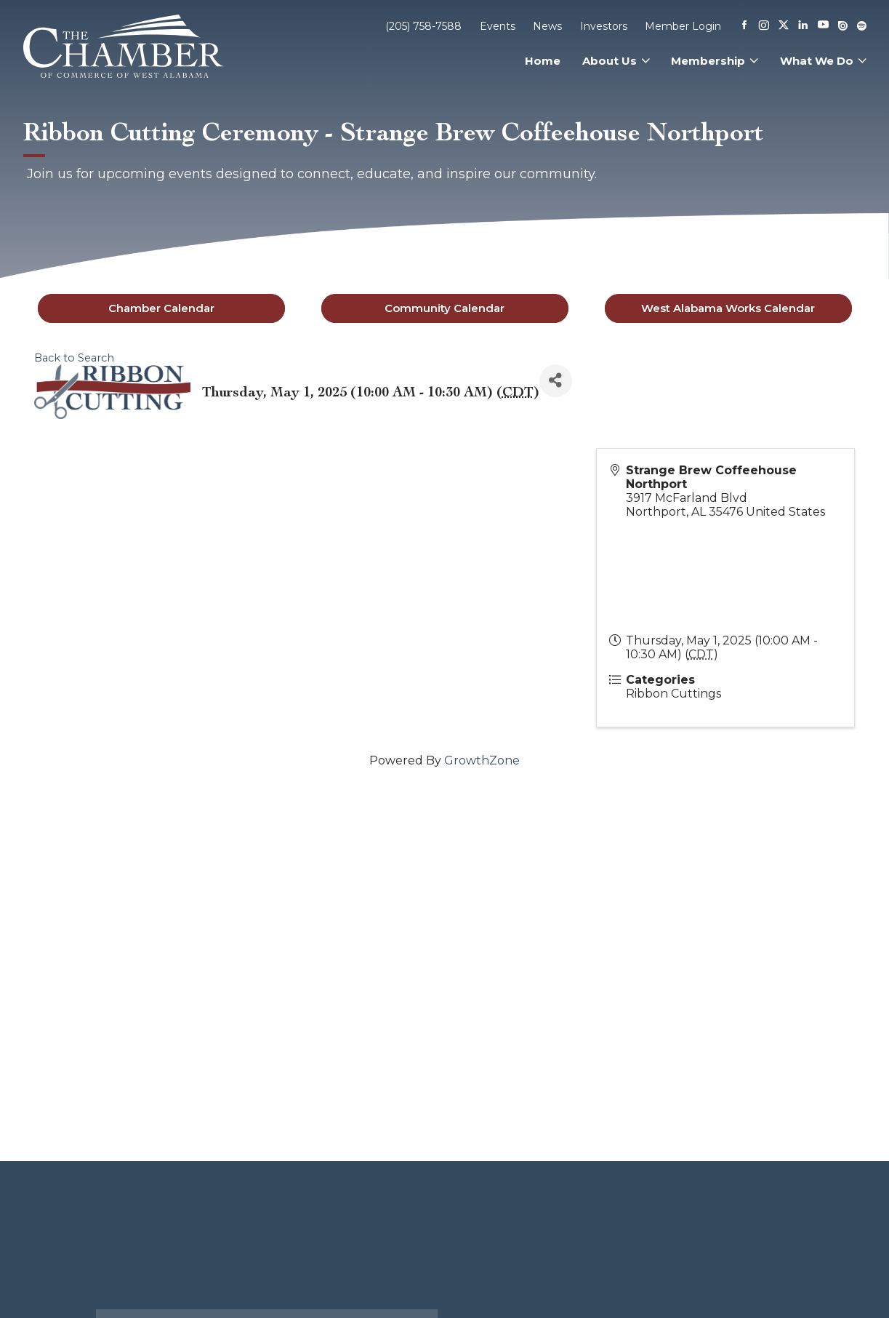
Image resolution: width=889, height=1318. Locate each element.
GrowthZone (482, 760)
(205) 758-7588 (423, 26)
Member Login (683, 26)
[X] (784, 26)
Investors (603, 26)
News (547, 26)
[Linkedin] (803, 26)
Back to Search (74, 357)
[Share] (555, 380)
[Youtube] (823, 26)
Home (542, 61)
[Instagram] (764, 26)
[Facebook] (744, 26)
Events (497, 26)
